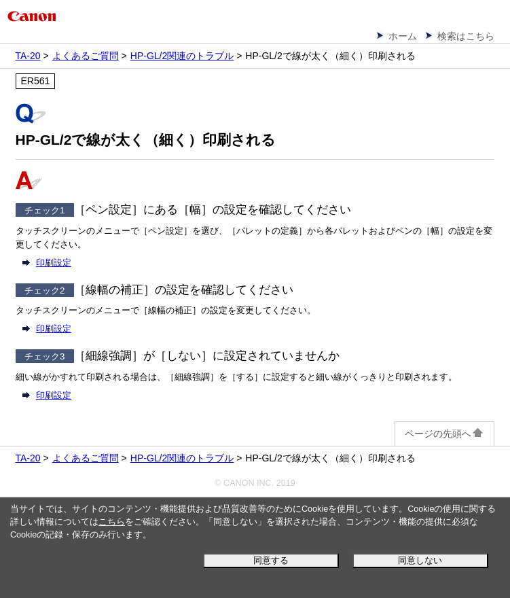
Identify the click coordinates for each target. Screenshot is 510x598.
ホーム (402, 36)
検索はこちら (465, 36)
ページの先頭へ (444, 433)
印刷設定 (53, 263)
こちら (111, 522)
